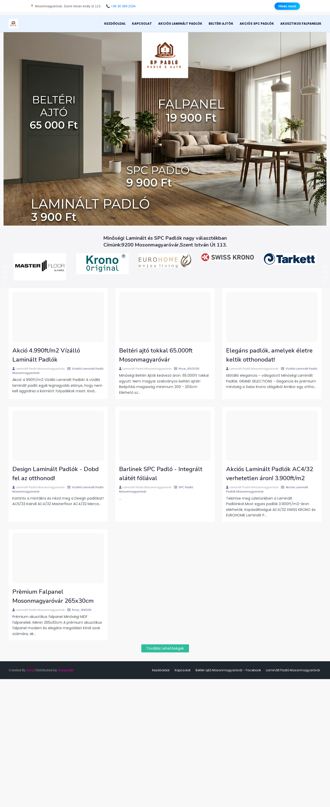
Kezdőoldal (161, 670)
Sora (30, 670)
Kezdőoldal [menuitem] (115, 23)
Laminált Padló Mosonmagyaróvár (40, 369)
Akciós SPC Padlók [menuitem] (257, 23)
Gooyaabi (65, 670)
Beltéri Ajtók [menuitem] (221, 23)
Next (325, 266)
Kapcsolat (182, 670)
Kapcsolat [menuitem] (142, 23)
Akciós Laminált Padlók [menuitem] (180, 23)
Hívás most (287, 6)
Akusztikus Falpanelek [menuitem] (300, 23)
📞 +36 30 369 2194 (121, 6)
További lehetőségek (165, 648)
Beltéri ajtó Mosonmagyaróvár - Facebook (228, 670)
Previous (4, 266)
